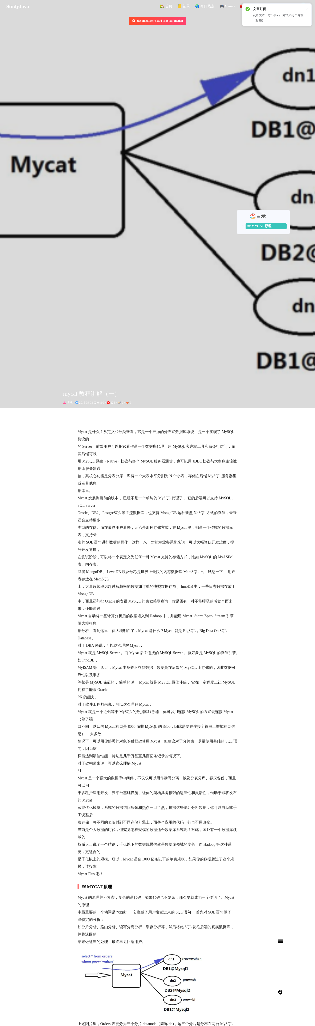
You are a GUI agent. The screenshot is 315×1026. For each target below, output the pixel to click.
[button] (166, 6)
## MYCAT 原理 (265, 180)
